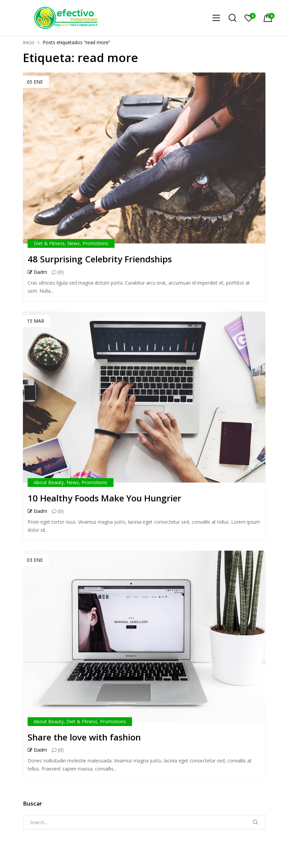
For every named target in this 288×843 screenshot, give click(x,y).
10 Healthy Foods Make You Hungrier (104, 498)
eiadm (37, 272)
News (73, 243)
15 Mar (35, 321)
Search (255, 822)
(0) (58, 272)
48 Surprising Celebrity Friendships (100, 259)
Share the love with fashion (84, 737)
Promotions (95, 243)
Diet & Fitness (49, 243)
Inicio (28, 42)
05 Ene (35, 82)
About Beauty (49, 482)
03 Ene (35, 560)
